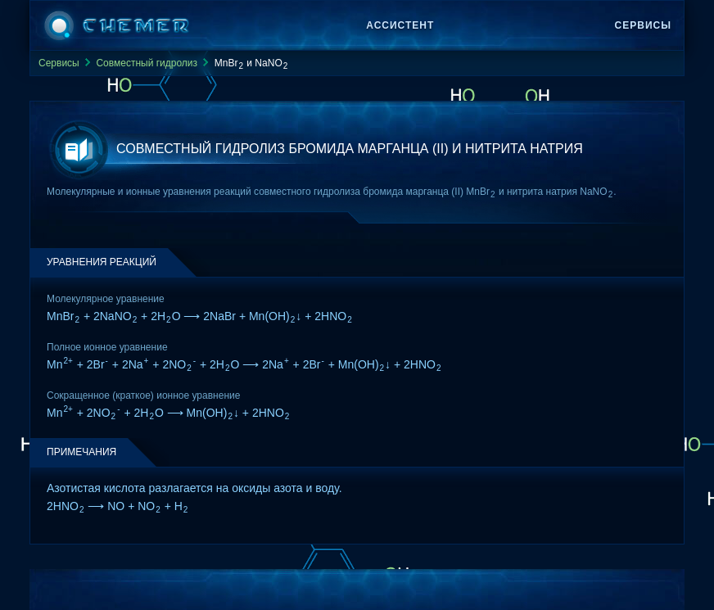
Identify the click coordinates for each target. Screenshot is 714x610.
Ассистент (400, 25)
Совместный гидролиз (146, 63)
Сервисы (643, 25)
